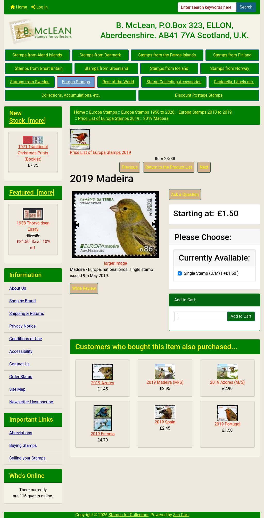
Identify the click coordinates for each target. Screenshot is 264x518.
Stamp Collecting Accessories (173, 81)
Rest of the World (118, 81)
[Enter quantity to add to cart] (200, 316)
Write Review (84, 288)
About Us (17, 288)
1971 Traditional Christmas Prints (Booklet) (33, 149)
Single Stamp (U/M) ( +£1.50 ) (211, 273)
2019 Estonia (103, 433)
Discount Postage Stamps (198, 95)
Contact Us (19, 364)
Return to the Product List (168, 167)
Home (18, 7)
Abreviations (20, 432)
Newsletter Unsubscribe (31, 401)
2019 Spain (165, 422)
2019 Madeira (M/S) (165, 382)
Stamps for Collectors (128, 514)
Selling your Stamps (27, 458)
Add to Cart (240, 316)
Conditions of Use (25, 338)
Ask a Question (185, 194)
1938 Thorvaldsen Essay (33, 220)
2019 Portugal (227, 424)
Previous (130, 167)
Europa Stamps (76, 81)
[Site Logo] (47, 31)
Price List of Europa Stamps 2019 (108, 118)
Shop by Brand (22, 300)
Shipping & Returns (26, 313)
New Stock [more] (27, 117)
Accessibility (20, 351)
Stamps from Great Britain (39, 68)
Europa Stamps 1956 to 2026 (148, 112)
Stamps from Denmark (100, 55)
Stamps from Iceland (169, 68)
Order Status (20, 376)
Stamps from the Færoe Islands (167, 55)
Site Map (17, 389)
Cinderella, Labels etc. (234, 81)
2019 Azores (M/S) (227, 382)
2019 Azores (102, 382)
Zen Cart (181, 514)
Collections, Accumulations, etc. (71, 95)
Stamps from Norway (229, 68)
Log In (39, 7)
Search (246, 7)
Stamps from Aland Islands (37, 55)
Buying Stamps (23, 445)
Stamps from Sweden (30, 81)
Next (204, 167)
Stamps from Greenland (106, 68)
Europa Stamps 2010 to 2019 (205, 112)
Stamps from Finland (232, 55)
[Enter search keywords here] (207, 7)
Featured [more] (31, 192)
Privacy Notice (22, 326)
